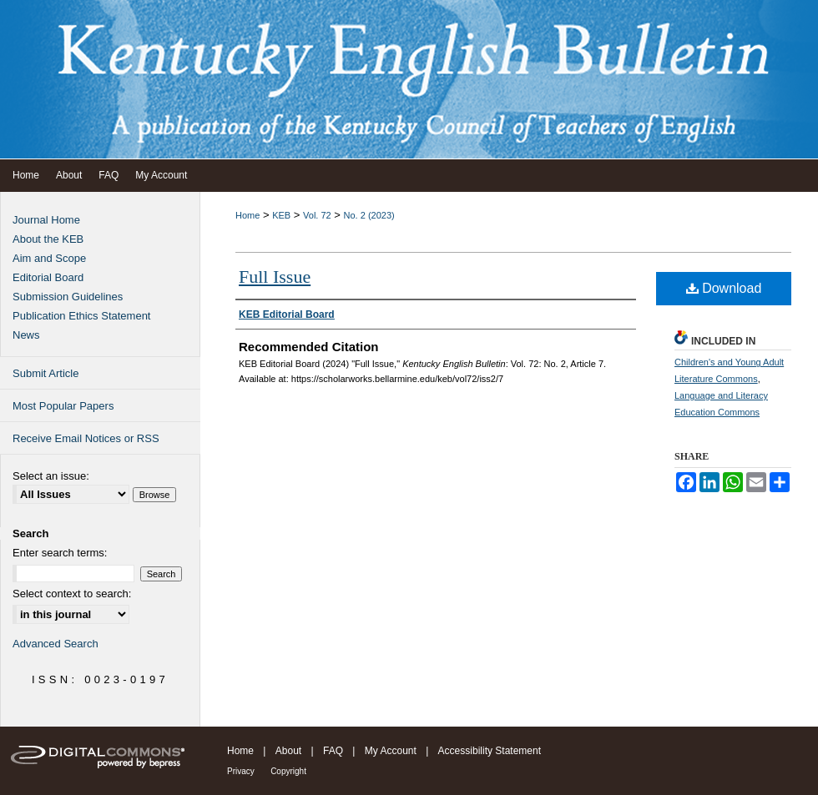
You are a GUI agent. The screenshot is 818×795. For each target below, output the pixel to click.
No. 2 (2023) (369, 215)
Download (724, 288)
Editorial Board (48, 277)
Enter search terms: (60, 552)
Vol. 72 (317, 215)
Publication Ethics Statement (81, 315)
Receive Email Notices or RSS (86, 438)
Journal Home (46, 220)
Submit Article (45, 373)
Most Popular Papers (63, 406)
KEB (281, 215)
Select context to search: (72, 593)
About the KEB (48, 239)
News (26, 335)
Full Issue (275, 276)
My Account (391, 751)
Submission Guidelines (68, 296)
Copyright (288, 771)
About (288, 751)
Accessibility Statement (489, 751)
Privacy (241, 771)
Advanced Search (55, 643)
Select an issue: (51, 476)
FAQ (333, 751)
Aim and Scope (49, 258)
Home (247, 215)
